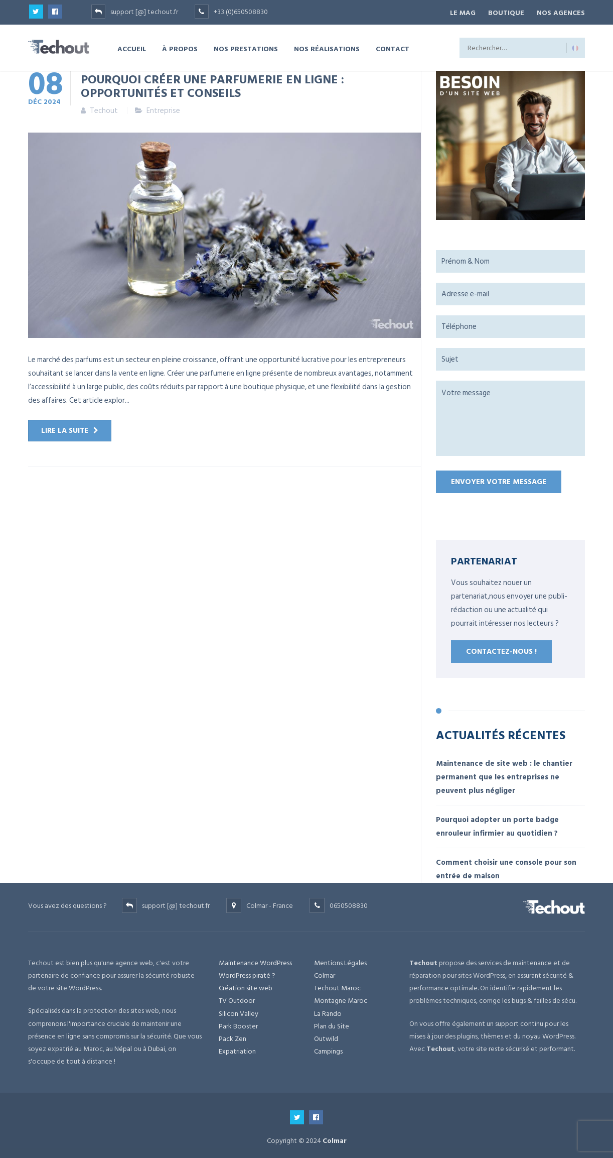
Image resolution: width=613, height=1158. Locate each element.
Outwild (326, 1037)
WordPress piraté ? (247, 974)
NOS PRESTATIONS (246, 47)
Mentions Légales (340, 961)
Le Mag (457, 12)
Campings (328, 1050)
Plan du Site (331, 1024)
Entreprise (163, 109)
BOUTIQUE (503, 12)
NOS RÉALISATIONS (327, 47)
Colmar (324, 974)
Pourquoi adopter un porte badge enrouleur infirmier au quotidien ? (497, 825)
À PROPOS (180, 47)
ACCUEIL (131, 47)
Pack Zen (232, 1037)
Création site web (245, 986)
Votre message (510, 416)
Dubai (156, 1047)
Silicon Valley (238, 1011)
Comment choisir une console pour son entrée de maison (506, 867)
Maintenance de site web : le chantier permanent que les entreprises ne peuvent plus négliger (504, 775)
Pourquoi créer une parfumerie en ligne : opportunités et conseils (212, 83)
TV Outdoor (237, 999)
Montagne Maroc (340, 999)
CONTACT (392, 47)
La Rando (328, 1011)
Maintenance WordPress (255, 961)
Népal (123, 1047)
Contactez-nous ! (501, 650)
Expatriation (237, 1050)
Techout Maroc (337, 986)
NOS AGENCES (561, 12)
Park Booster (238, 1024)
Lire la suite (64, 429)
